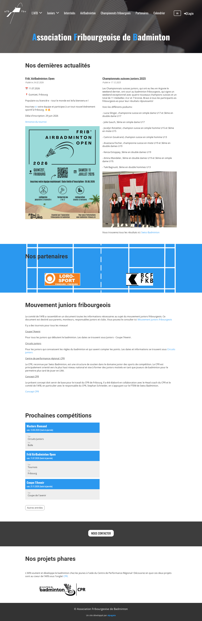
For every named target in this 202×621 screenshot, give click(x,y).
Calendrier (159, 13)
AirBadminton (88, 13)
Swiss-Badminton (150, 232)
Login (189, 13)
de (177, 13)
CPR (65, 576)
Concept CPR (32, 391)
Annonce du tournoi (36, 121)
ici (36, 106)
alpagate (111, 615)
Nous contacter (101, 533)
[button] (62, 436)
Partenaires (142, 13)
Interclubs (69, 13)
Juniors (53, 13)
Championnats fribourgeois (116, 13)
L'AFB (37, 13)
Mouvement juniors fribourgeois (155, 319)
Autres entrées (35, 507)
